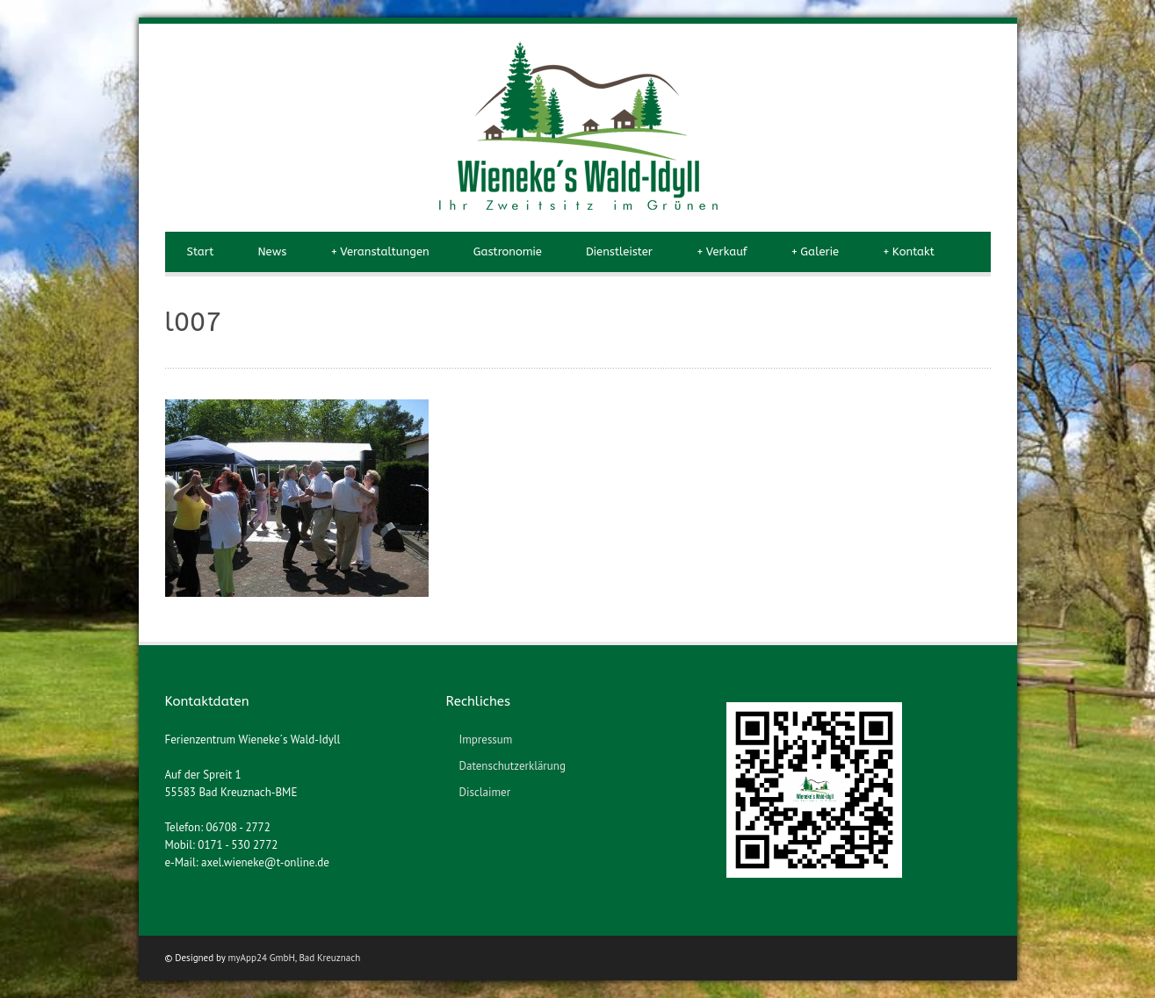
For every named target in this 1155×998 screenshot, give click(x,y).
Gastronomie (507, 251)
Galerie (815, 251)
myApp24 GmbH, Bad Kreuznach (294, 957)
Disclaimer (484, 792)
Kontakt (909, 251)
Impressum (485, 739)
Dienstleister (619, 251)
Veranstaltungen (379, 251)
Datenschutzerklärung (511, 765)
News (271, 251)
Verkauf (722, 251)
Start (200, 251)
